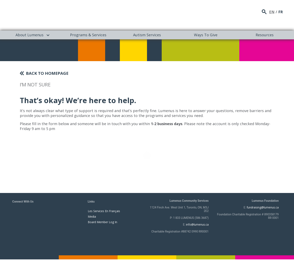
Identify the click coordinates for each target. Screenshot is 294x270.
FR (280, 11)
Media (92, 216)
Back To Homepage (47, 73)
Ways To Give (205, 34)
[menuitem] (29, 35)
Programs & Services (88, 34)
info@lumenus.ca (197, 224)
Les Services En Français (104, 211)
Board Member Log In (102, 222)
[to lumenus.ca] (55, 14)
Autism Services (147, 34)
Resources (265, 34)
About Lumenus (29, 34)
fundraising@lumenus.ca (263, 207)
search (264, 11)
